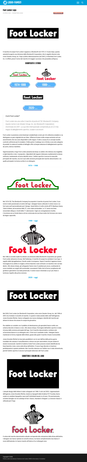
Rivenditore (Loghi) (17, 13)
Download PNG (58, 13)
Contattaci (44, 459)
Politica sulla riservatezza (10, 459)
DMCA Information (35, 459)
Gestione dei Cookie (23, 459)
